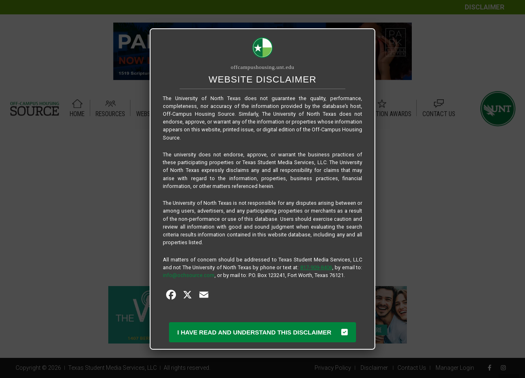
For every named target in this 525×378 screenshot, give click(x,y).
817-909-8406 (316, 267)
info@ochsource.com (189, 275)
